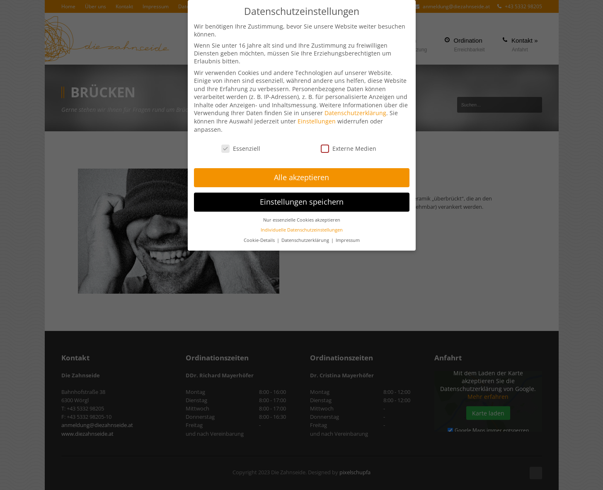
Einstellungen (317, 120)
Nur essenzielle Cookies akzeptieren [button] (301, 219)
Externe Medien (348, 147)
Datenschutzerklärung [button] (305, 239)
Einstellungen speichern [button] (302, 201)
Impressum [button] (348, 239)
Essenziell (240, 147)
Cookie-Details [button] (260, 239)
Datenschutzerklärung (355, 112)
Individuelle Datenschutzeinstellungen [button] (302, 229)
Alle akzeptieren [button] (301, 176)
